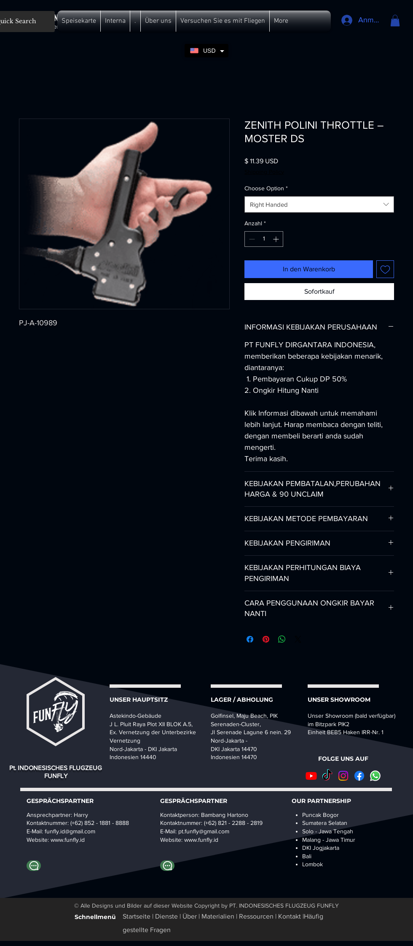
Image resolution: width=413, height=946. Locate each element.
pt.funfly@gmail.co (201, 831)
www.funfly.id (201, 839)
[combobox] (319, 204)
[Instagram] (343, 775)
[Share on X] (298, 639)
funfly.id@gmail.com (70, 831)
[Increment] (276, 239)
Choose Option (266, 188)
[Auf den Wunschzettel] (385, 269)
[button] (78, 21)
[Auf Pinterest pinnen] (266, 639)
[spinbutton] (263, 239)
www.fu (60, 839)
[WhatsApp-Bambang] (167, 865)
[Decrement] (251, 239)
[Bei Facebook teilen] (250, 639)
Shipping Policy (264, 171)
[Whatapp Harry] (34, 865)
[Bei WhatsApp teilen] (282, 639)
